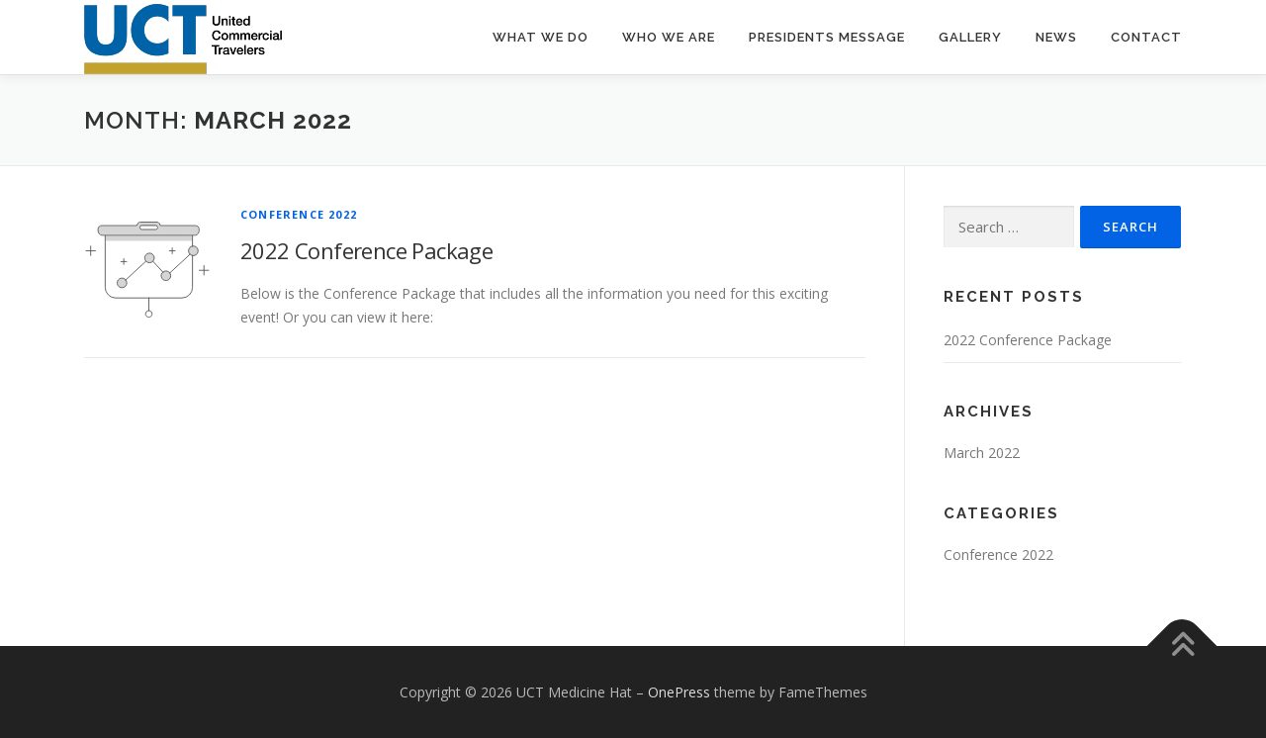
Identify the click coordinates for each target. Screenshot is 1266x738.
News (1056, 37)
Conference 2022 (298, 214)
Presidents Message (827, 37)
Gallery (970, 37)
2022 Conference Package (366, 250)
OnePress (679, 692)
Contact (1146, 37)
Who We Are (668, 37)
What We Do (540, 37)
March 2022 (982, 452)
